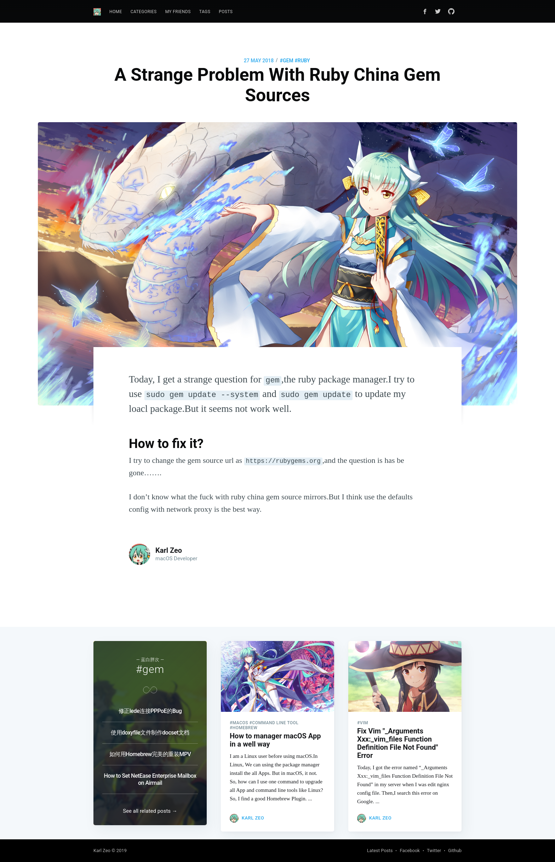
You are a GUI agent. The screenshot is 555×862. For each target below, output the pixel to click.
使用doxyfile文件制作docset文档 (150, 726)
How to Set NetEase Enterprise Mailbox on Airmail (150, 773)
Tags (204, 11)
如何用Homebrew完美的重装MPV (150, 747)
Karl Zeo (168, 550)
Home (115, 11)
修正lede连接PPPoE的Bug (150, 704)
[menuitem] (115, 12)
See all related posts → (150, 811)
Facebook (409, 850)
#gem (286, 60)
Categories (144, 11)
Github (455, 850)
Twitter (434, 850)
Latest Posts (380, 850)
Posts (226, 11)
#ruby (302, 60)
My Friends (178, 11)
